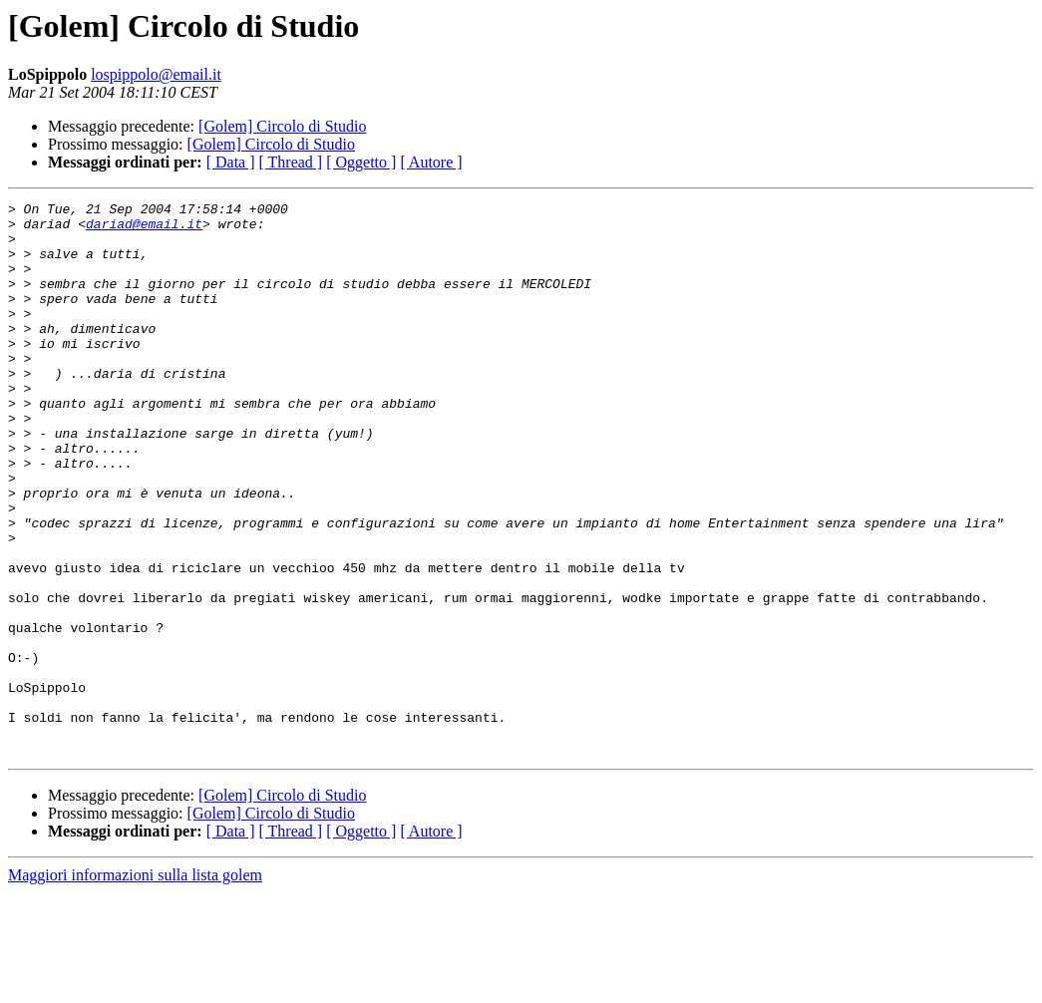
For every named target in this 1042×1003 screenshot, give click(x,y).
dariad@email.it (144, 229)
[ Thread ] (291, 162)
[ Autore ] (431, 162)
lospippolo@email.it (156, 74)
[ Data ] (230, 162)
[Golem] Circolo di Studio (282, 126)
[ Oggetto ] (361, 162)
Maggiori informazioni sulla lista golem (135, 985)
